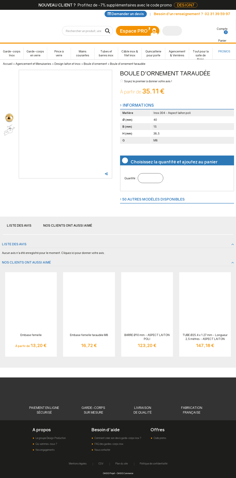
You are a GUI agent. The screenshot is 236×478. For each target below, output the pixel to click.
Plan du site (121, 463)
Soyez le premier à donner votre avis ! (146, 81)
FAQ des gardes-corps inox (108, 443)
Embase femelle (31, 335)
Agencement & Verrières (177, 53)
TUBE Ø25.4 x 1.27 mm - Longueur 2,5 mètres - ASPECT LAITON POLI (205, 337)
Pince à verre (59, 53)
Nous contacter (102, 449)
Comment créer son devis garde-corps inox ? (117, 438)
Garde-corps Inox (11, 53)
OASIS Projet (109, 473)
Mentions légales (77, 463)
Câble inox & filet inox (129, 53)
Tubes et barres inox (106, 53)
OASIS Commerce (125, 473)
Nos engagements (44, 449)
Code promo (159, 438)
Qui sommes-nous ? (46, 443)
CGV (100, 463)
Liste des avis (19, 225)
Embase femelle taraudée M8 (89, 335)
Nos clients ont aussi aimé (67, 225)
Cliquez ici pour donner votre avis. (83, 253)
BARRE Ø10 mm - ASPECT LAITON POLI (147, 337)
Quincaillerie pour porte (153, 53)
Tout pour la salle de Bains (201, 54)
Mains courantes (82, 53)
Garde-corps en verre (35, 53)
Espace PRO (134, 31)
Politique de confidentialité (153, 463)
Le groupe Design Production (50, 438)
